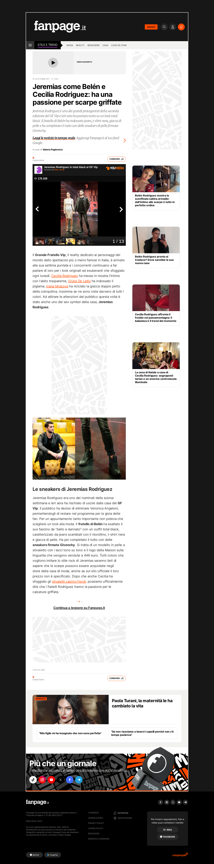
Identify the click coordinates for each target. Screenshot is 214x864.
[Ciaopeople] (180, 855)
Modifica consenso (98, 839)
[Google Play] (52, 854)
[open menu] (30, 45)
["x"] (60, 779)
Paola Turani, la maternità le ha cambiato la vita (142, 703)
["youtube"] (51, 779)
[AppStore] (34, 854)
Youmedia (93, 812)
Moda (70, 45)
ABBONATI (151, 27)
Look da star (118, 45)
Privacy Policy (96, 823)
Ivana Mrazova (57, 286)
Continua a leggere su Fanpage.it (79, 608)
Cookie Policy (95, 828)
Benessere (94, 45)
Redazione (93, 833)
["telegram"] (79, 779)
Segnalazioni (95, 818)
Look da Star (39, 670)
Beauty (80, 45)
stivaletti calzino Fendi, (69, 581)
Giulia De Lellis (79, 281)
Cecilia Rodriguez (64, 276)
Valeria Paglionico (53, 150)
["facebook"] (69, 779)
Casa (105, 45)
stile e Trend (47, 44)
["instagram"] (42, 779)
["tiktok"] (33, 779)
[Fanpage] (37, 802)
